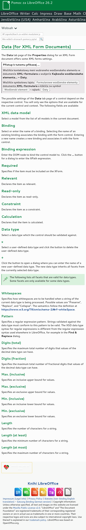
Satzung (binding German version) (34, 501)
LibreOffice (9, 13)
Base (67, 13)
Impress (46, 13)
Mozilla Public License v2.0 (26, 507)
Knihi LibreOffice (43, 483)
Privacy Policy (35, 498)
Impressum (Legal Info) (14, 498)
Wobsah (7, 28)
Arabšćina (59, 19)
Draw (58, 13)
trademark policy (38, 519)
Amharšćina (41, 19)
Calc (35, 13)
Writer (25, 13)
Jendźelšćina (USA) (16, 19)
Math (77, 13)
